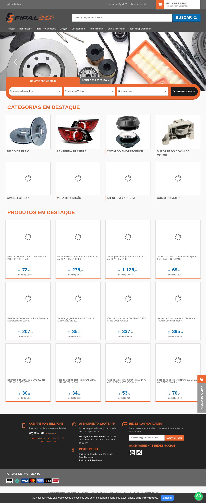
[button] (15, 61)
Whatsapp (16, 4)
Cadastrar (174, 438)
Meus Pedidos (139, 4)
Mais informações (146, 497)
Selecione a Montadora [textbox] (21, 91)
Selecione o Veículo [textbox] (75, 91)
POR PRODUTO (95, 80)
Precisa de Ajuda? (116, 4)
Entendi (167, 497)
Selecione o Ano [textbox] (126, 91)
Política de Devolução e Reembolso (96, 454)
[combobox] (35, 91)
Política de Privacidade (90, 460)
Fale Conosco (86, 457)
